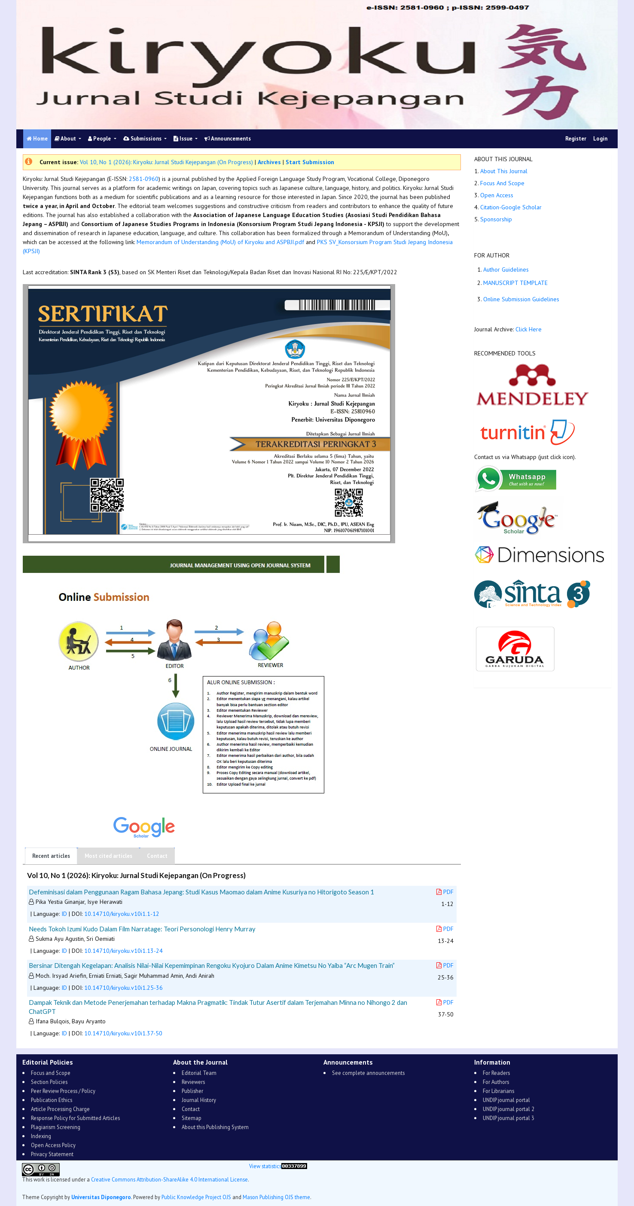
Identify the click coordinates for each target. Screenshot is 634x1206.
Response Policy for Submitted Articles (75, 1117)
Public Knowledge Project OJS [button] (196, 1197)
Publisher (192, 1090)
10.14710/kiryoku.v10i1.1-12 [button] (121, 914)
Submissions (143, 138)
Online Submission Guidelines (521, 299)
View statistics (265, 1166)
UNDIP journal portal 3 (508, 1117)
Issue (184, 138)
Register (575, 138)
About (66, 138)
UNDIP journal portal (506, 1099)
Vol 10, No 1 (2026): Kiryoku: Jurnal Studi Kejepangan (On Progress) (166, 162)
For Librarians (498, 1090)
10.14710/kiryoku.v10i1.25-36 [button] (123, 988)
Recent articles (51, 856)
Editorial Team (199, 1072)
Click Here (529, 329)
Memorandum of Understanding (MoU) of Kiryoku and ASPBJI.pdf (220, 242)
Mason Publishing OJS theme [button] (276, 1197)
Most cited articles (108, 856)
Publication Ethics (51, 1099)
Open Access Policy (53, 1145)
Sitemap (191, 1117)
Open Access (496, 195)
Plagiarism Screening (55, 1126)
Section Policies (49, 1081)
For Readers (496, 1072)
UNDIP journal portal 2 (508, 1108)
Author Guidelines (506, 269)
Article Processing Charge (60, 1108)
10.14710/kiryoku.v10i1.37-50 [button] (123, 1033)
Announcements (227, 138)
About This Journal (503, 171)
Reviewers (193, 1081)
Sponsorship (496, 219)
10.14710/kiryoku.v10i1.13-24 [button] (123, 951)
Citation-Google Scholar (511, 207)
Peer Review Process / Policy (63, 1090)
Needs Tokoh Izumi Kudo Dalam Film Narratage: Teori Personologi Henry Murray (142, 929)
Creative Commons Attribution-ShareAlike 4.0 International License (169, 1179)
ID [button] (64, 914)
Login (600, 138)
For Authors (496, 1081)
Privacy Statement (52, 1154)
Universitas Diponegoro (101, 1197)
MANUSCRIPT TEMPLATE (515, 283)
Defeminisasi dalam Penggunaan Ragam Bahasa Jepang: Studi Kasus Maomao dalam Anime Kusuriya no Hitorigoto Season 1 (201, 892)
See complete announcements (368, 1072)
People (100, 138)
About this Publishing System (215, 1126)
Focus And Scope (502, 183)
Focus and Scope (50, 1072)
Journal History (199, 1099)
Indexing (41, 1136)
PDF (445, 892)
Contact (157, 856)
